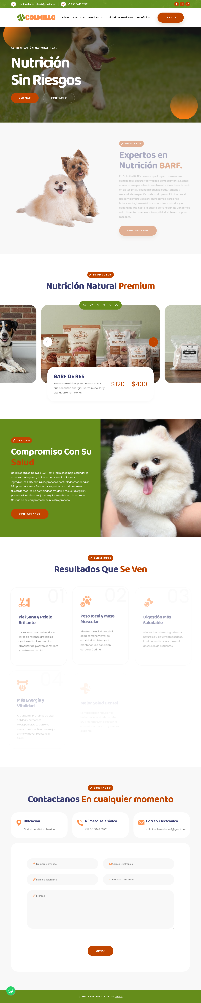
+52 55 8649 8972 (74, 4)
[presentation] (50, 940)
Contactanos (30, 513)
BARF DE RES (69, 376)
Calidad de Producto (119, 17)
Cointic (118, 996)
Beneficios (143, 17)
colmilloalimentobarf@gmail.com (33, 4)
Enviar (100, 950)
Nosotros (79, 17)
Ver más (25, 98)
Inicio (65, 17)
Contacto (171, 17)
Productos (95, 17)
